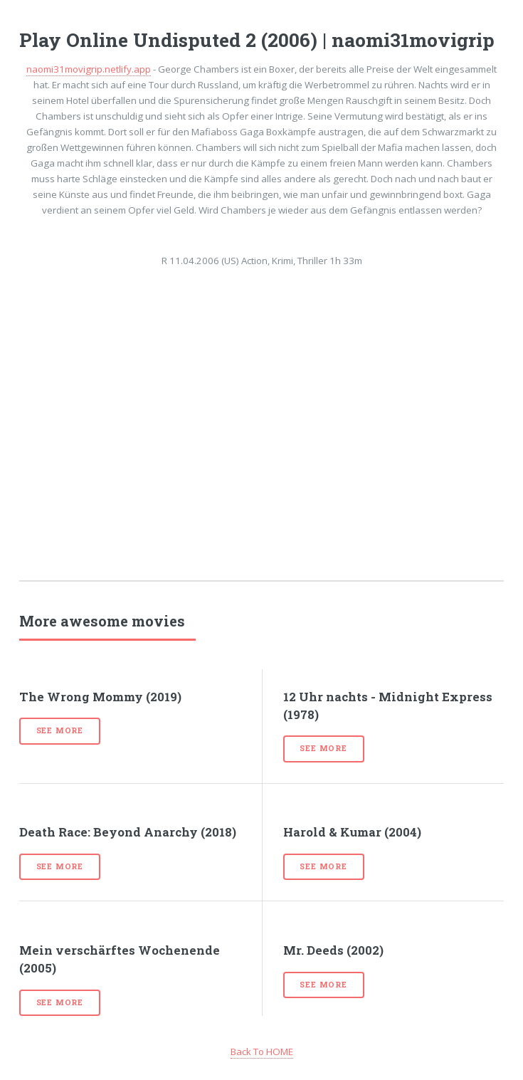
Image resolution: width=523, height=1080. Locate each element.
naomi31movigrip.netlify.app (88, 69)
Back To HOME (262, 1051)
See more (59, 730)
